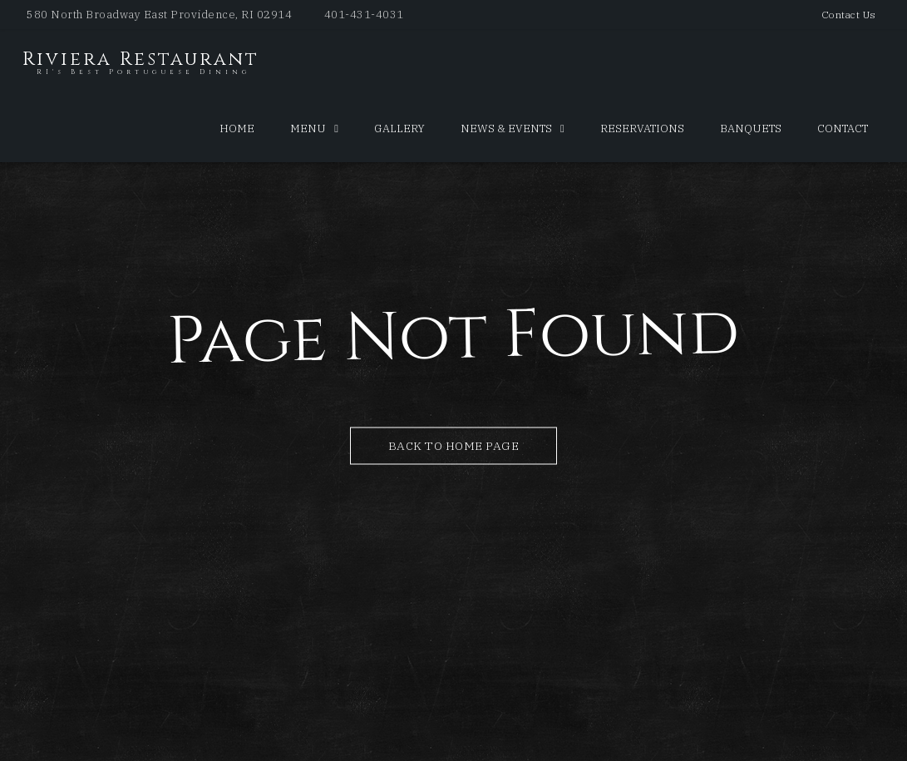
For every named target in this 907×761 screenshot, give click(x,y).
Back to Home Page (454, 444)
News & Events (506, 128)
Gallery (399, 128)
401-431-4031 (364, 14)
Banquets (750, 128)
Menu (308, 128)
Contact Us (848, 14)
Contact (842, 128)
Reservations (642, 128)
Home (236, 128)
